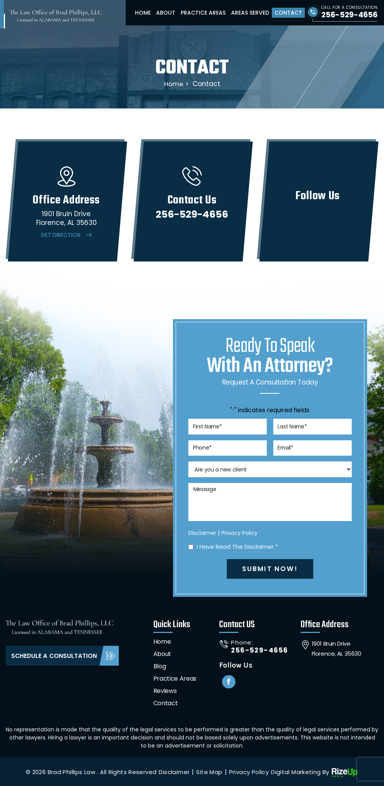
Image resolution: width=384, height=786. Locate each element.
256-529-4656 (349, 14)
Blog (159, 665)
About (165, 13)
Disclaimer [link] (174, 771)
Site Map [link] (209, 771)
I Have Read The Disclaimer (237, 546)
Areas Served (250, 13)
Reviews (164, 690)
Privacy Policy (239, 532)
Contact (288, 13)
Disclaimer (202, 532)
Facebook (229, 681)
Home (143, 13)
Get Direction (60, 235)
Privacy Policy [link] (249, 771)
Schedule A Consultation (55, 655)
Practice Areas (203, 13)
